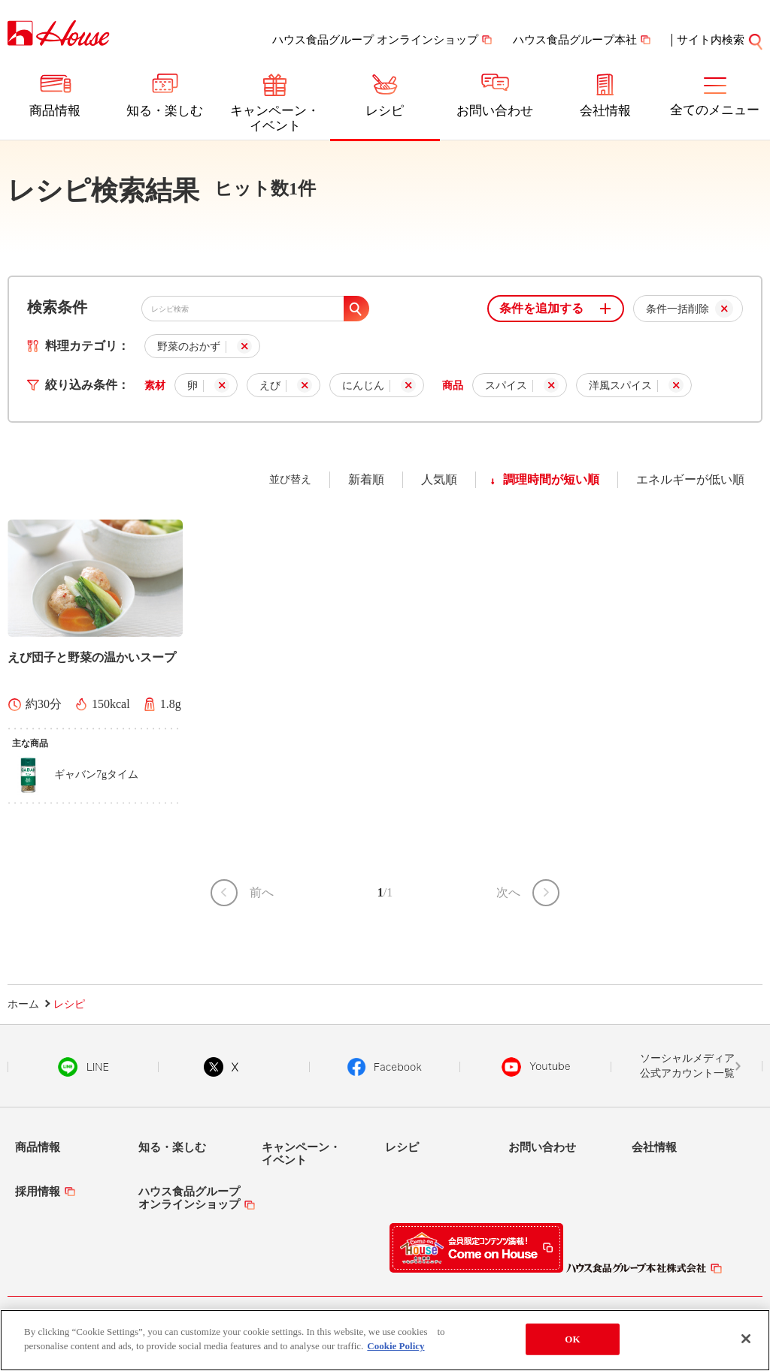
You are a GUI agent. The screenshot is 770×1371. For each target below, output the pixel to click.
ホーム (23, 1004)
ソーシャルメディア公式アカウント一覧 (687, 1066)
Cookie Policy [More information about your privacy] (395, 1348)
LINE (83, 1067)
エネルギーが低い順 (690, 479)
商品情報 (54, 111)
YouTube (536, 1067)
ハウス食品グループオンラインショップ (189, 1198)
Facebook (384, 1067)
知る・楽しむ (164, 111)
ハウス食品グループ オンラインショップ (375, 40)
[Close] (745, 1340)
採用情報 (37, 1192)
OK (572, 1341)
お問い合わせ (494, 111)
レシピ (384, 111)
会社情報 (605, 111)
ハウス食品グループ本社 (575, 40)
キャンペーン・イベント (275, 118)
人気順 (439, 479)
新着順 (366, 479)
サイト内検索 (710, 40)
